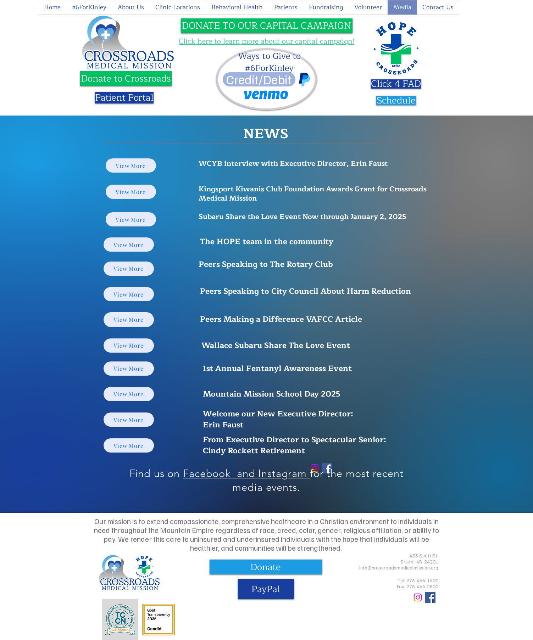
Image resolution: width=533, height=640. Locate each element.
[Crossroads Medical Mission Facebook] (430, 597)
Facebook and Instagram (246, 473)
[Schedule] (396, 100)
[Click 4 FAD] (396, 84)
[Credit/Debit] (259, 79)
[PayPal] (266, 589)
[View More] (131, 165)
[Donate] (266, 567)
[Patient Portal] (124, 97)
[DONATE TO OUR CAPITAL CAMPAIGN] (266, 25)
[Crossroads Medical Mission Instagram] (417, 597)
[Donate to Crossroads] (126, 78)
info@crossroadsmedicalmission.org (398, 568)
